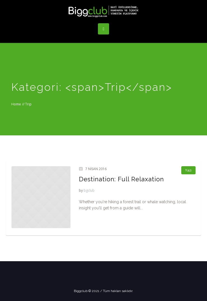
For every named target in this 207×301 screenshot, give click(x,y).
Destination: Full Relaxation (121, 179)
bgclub (89, 190)
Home (16, 104)
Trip (28, 104)
